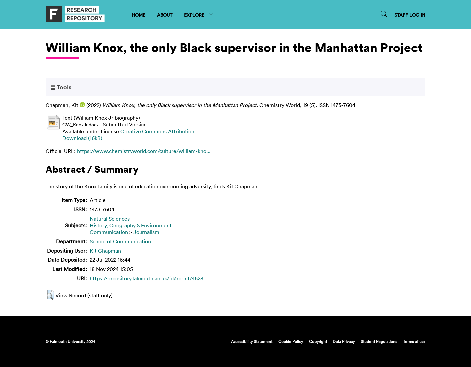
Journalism (146, 232)
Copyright (318, 341)
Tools (61, 87)
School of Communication (120, 241)
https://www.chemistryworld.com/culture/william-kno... (143, 151)
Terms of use (414, 341)
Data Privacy (344, 341)
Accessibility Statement (251, 341)
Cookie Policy (290, 341)
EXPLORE (199, 15)
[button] (50, 295)
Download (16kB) (82, 138)
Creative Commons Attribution (157, 131)
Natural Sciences (110, 218)
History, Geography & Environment (131, 225)
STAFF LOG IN (409, 15)
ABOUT (164, 15)
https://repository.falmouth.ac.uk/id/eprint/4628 (146, 278)
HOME (138, 15)
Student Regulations (379, 341)
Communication (109, 232)
